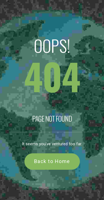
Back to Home (52, 161)
